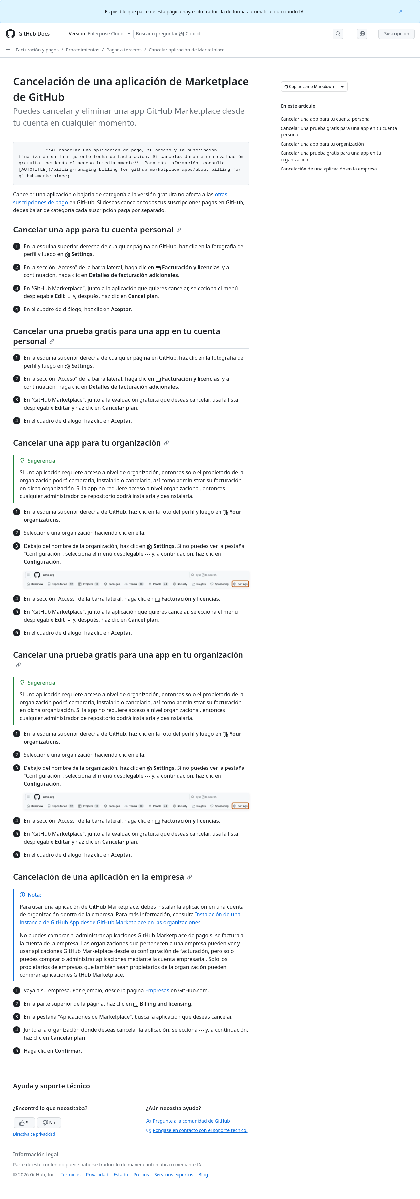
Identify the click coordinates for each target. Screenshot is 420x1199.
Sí (24, 1122)
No (49, 1122)
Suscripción (396, 33)
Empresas (157, 990)
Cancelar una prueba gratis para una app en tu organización (128, 658)
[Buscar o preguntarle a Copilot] (238, 34)
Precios (141, 1174)
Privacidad (97, 1174)
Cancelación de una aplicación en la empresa (102, 876)
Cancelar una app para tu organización (91, 442)
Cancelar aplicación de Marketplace (187, 50)
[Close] (401, 10)
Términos (71, 1174)
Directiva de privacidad (34, 1134)
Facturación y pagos (37, 50)
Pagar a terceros (123, 50)
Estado (121, 1174)
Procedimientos (82, 50)
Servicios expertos (173, 1174)
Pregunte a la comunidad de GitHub (188, 1121)
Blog (203, 1174)
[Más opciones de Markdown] (342, 86)
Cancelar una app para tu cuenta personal (97, 229)
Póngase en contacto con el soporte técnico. (196, 1130)
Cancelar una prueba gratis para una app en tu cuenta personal (116, 336)
